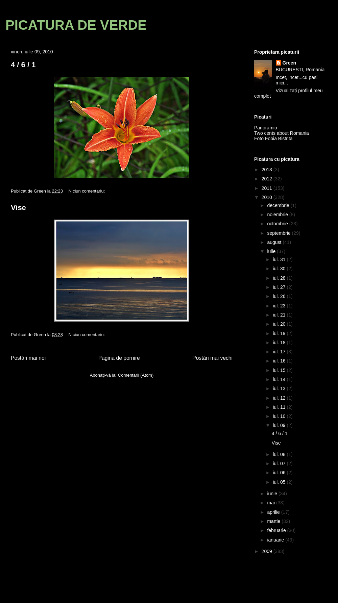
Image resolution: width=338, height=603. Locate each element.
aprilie (274, 512)
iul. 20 (280, 324)
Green (289, 63)
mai (271, 502)
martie (274, 521)
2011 (267, 188)
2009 (267, 551)
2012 (267, 178)
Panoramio (265, 127)
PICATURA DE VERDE (76, 25)
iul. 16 (280, 360)
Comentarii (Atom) (135, 375)
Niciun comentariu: (87, 191)
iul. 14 (280, 379)
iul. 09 (280, 425)
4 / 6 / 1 (23, 64)
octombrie (278, 223)
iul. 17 (280, 351)
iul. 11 (280, 407)
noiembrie (278, 214)
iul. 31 (280, 259)
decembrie (278, 205)
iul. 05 (280, 482)
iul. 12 (280, 398)
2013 (267, 169)
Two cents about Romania (281, 133)
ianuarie (276, 540)
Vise (18, 207)
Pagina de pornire (119, 358)
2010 (267, 197)
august (275, 242)
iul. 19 (280, 333)
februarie (277, 530)
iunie (272, 493)
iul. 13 (280, 388)
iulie (272, 251)
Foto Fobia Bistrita (273, 138)
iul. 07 (280, 463)
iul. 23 (280, 305)
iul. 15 (280, 370)
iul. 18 (280, 342)
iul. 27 (280, 287)
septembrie (279, 233)
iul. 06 (280, 472)
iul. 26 (280, 296)
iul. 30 (280, 268)
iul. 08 (280, 454)
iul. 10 (280, 416)
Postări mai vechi (212, 358)
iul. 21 (280, 315)
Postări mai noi (28, 358)
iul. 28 (280, 278)
